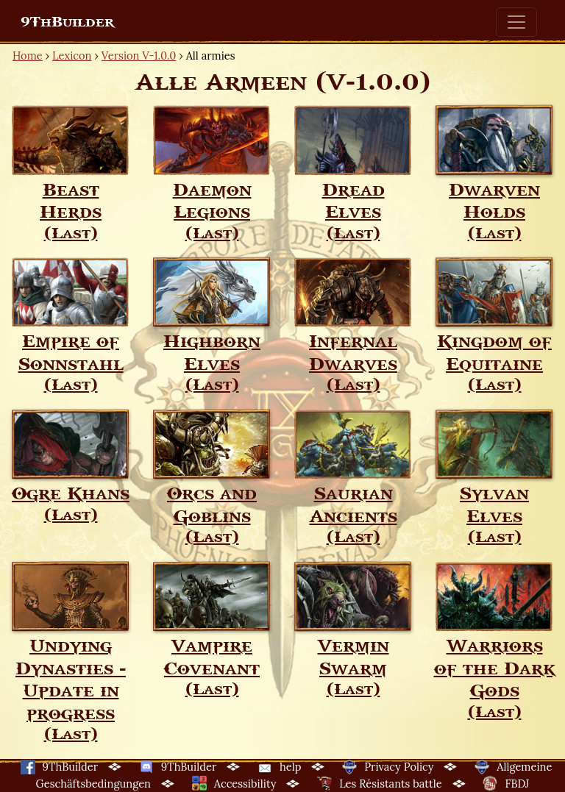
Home (28, 56)
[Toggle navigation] (516, 22)
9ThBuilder (67, 22)
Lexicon (71, 56)
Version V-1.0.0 (139, 56)
